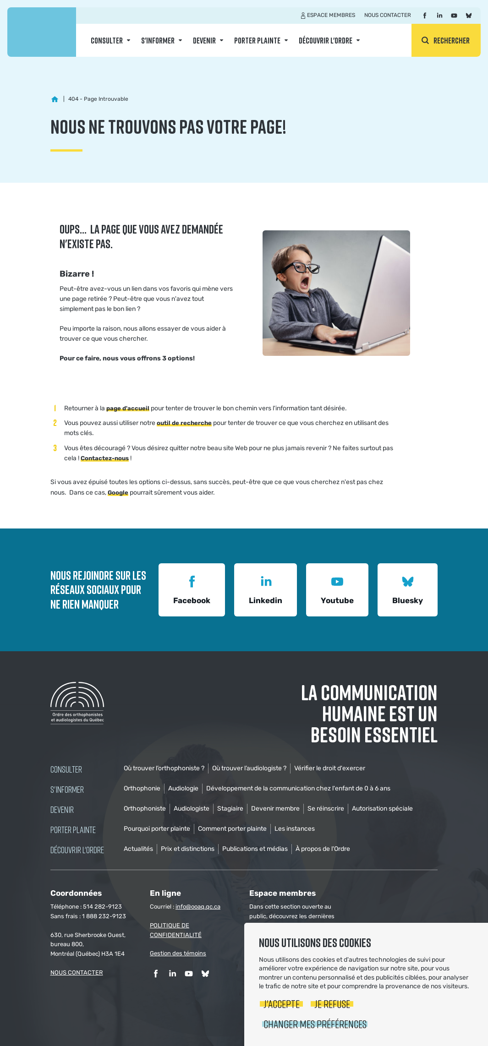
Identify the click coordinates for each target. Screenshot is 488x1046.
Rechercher (451, 40)
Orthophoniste (145, 808)
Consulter (107, 40)
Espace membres (331, 15)
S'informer (158, 40)
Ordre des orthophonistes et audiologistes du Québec (41, 32)
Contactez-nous (105, 458)
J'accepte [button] (281, 1003)
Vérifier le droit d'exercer (329, 768)
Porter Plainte (257, 40)
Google (118, 492)
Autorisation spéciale (382, 808)
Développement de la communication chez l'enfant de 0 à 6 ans (298, 788)
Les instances (294, 829)
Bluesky (407, 588)
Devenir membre (275, 808)
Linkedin (265, 588)
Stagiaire (230, 808)
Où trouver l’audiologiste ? (249, 768)
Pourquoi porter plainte (157, 829)
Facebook (191, 588)
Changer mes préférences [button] (315, 1023)
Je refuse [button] (332, 1003)
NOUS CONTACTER (76, 972)
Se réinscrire (325, 808)
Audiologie (183, 788)
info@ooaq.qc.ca (197, 906)
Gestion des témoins (178, 953)
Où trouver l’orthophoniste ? (164, 768)
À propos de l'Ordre (323, 849)
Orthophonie (142, 788)
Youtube (337, 588)
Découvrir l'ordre (325, 40)
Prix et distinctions (187, 849)
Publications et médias (255, 849)
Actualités (138, 849)
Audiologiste (191, 808)
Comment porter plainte (232, 829)
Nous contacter (387, 15)
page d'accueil (127, 408)
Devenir (204, 40)
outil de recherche (184, 422)
